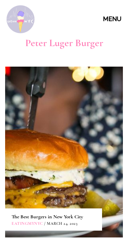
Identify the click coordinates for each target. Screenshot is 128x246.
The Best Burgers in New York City (47, 110)
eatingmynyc (27, 116)
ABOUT (65, 162)
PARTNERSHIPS (65, 193)
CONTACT (65, 178)
